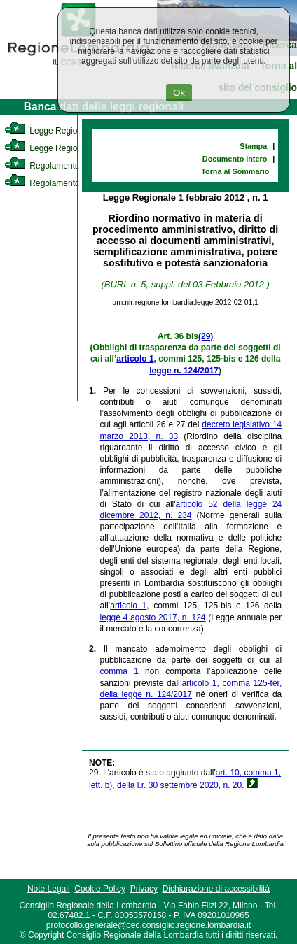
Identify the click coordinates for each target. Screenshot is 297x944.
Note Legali (48, 889)
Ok (179, 92)
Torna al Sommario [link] (235, 171)
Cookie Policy (99, 889)
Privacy (144, 889)
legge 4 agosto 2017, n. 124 (153, 617)
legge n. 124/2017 (184, 371)
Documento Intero (234, 159)
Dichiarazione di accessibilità (216, 889)
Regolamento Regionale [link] (62, 183)
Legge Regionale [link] (48, 131)
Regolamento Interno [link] (56, 166)
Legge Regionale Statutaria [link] (68, 148)
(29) (205, 336)
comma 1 (119, 671)
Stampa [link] (253, 146)
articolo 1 (134, 359)
